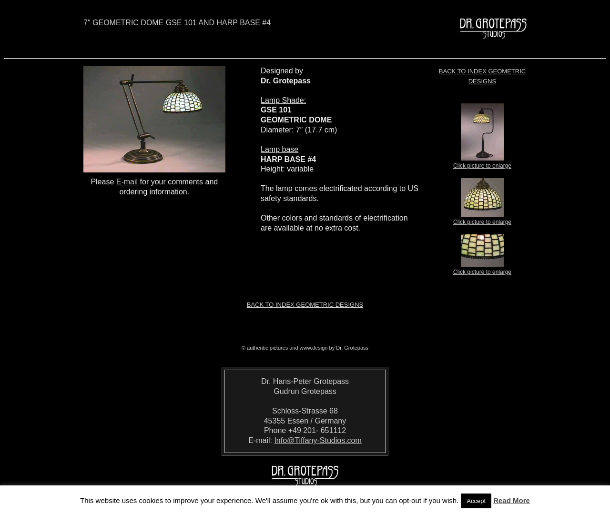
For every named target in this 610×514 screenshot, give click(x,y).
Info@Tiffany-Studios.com (317, 440)
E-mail (127, 182)
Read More (511, 500)
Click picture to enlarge (482, 163)
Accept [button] (476, 500)
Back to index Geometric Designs (305, 304)
